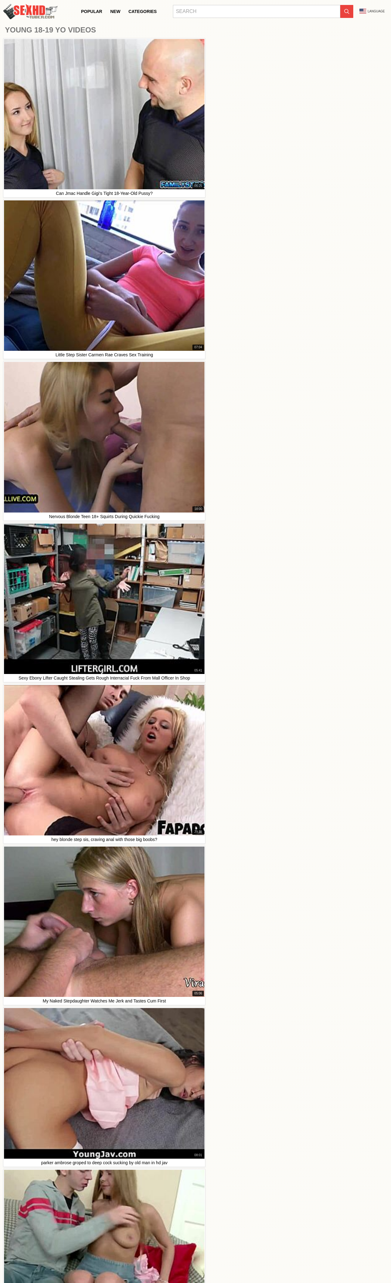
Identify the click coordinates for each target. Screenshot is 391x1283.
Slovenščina (233, 1263)
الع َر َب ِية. (152, 1269)
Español (276, 1269)
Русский (259, 1269)
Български (73, 1263)
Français (110, 1263)
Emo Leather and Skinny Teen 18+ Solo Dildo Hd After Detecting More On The (83, 911)
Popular (91, 11)
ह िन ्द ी (156, 1263)
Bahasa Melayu (183, 1263)
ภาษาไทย (308, 1263)
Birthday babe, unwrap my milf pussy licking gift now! (58, 953)
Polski (206, 1269)
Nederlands (209, 1263)
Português (173, 1269)
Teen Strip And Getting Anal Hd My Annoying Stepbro (59, 981)
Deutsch (53, 1263)
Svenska (240, 1269)
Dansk (371, 1263)
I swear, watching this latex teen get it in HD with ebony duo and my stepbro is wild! (87, 1008)
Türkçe (127, 1263)
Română (222, 1269)
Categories (142, 11)
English (293, 1269)
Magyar (133, 1269)
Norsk (291, 1263)
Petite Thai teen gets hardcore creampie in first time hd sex (64, 925)
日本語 (341, 1263)
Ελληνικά (98, 1269)
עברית (191, 1269)
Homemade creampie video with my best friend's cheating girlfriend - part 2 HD (83, 967)
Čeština (116, 1269)
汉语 (140, 1263)
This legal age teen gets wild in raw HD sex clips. (54, 897)
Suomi (356, 1263)
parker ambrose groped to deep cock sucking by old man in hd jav (71, 1022)
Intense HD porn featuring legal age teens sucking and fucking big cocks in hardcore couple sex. (100, 939)
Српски (276, 1263)
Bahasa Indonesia (27, 1263)
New (115, 11)
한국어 (325, 1263)
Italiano (93, 1263)
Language (372, 11)
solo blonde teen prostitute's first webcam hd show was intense (68, 995)
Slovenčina (256, 1263)
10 (247, 601)
